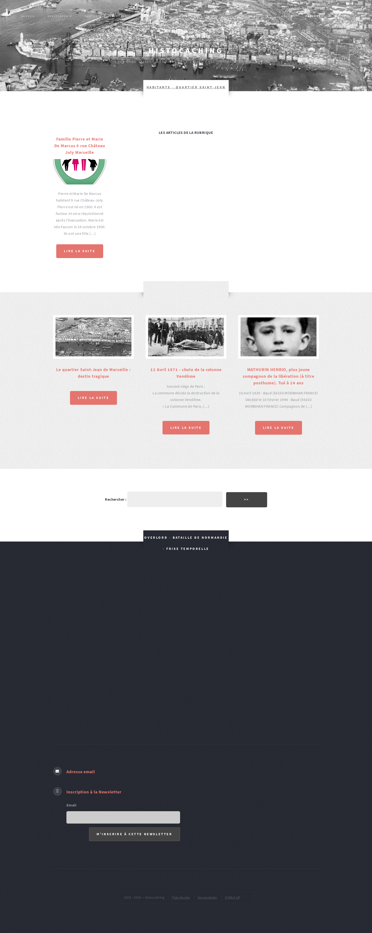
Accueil (29, 16)
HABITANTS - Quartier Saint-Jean (186, 87)
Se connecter (207, 897)
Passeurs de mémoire (249, 16)
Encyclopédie (60, 16)
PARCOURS (314, 16)
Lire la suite (79, 251)
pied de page (243, 29)
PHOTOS (91, 16)
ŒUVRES (213, 29)
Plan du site (181, 897)
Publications (129, 29)
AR (155, 29)
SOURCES (343, 16)
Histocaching (186, 50)
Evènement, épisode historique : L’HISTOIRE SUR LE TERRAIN (164, 16)
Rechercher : (115, 499)
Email (71, 805)
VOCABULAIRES (182, 29)
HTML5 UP (232, 897)
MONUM (287, 16)
